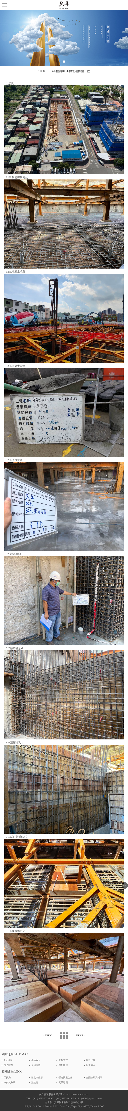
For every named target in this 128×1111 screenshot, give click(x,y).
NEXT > (80, 1035)
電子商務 (8, 1065)
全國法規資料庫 (94, 1077)
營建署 (34, 1082)
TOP (124, 885)
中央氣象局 (9, 1082)
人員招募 (35, 1065)
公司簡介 (8, 1060)
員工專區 (90, 1065)
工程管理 (63, 1060)
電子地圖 (63, 1082)
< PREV (47, 1035)
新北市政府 (37, 1077)
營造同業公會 (65, 1077)
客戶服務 (63, 1065)
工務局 (7, 1077)
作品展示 (35, 1060)
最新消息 (90, 1060)
